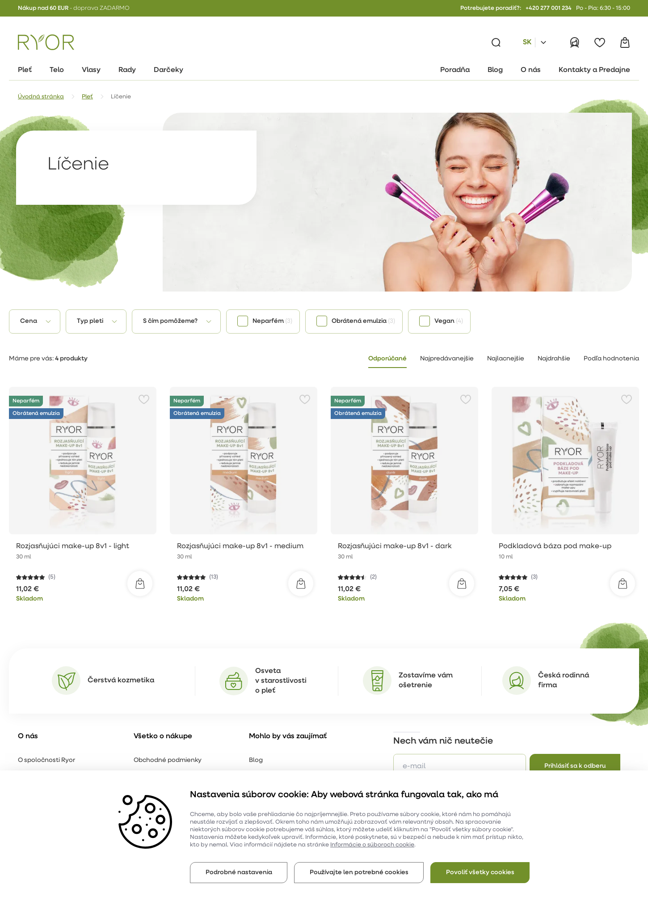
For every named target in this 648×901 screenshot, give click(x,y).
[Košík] (624, 42)
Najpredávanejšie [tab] (447, 358)
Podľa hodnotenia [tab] (611, 358)
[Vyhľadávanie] (496, 42)
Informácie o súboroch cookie (372, 845)
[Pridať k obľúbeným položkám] (144, 399)
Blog (256, 760)
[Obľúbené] (599, 42)
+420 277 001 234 (549, 8)
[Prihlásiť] (574, 42)
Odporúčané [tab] (387, 358)
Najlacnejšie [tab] (505, 358)
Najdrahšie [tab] (554, 358)
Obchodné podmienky (168, 760)
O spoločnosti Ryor (46, 760)
